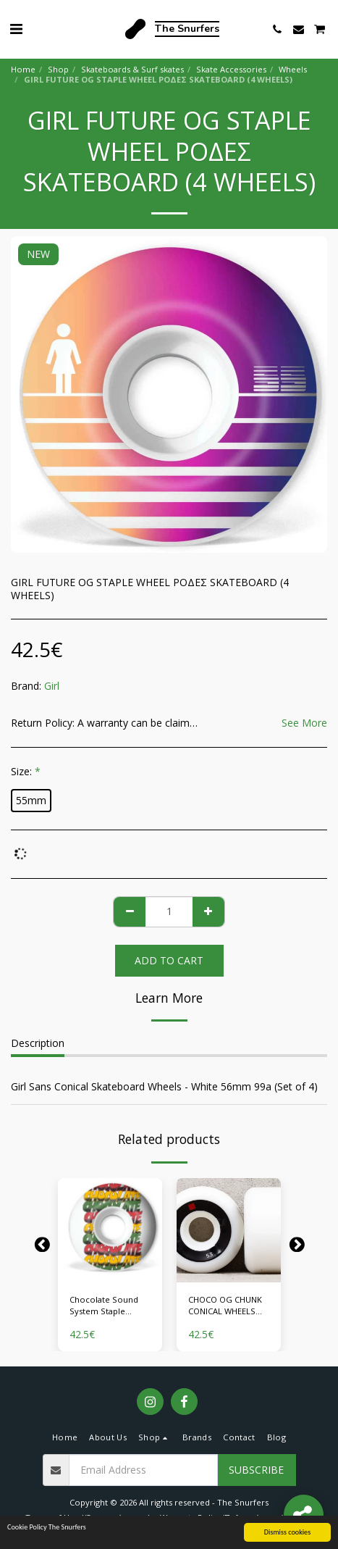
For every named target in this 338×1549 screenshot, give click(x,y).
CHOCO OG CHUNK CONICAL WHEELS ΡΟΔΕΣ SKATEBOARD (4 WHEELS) (228, 1306)
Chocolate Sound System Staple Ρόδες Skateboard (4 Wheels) (110, 1306)
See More (304, 723)
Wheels (293, 69)
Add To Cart (169, 960)
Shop (58, 69)
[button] (16, 28)
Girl (51, 686)
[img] (110, 1230)
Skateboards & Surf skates (132, 69)
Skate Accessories (231, 69)
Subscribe (256, 1470)
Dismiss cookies (287, 1532)
